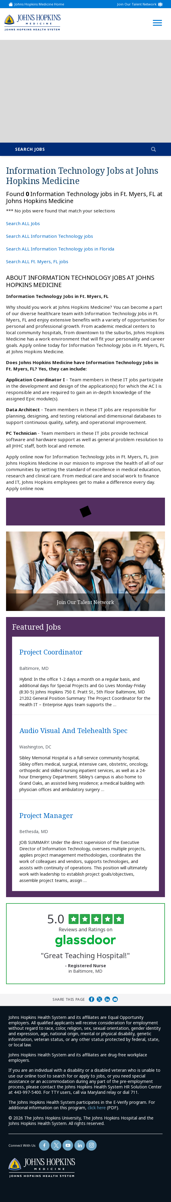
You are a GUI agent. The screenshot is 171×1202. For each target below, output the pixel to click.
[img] (32, 22)
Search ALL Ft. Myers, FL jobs (37, 261)
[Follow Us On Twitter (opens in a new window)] (56, 1145)
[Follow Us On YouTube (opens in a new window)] (68, 1145)
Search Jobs (30, 149)
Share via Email (115, 999)
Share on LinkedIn (107, 999)
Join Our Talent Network (136, 4)
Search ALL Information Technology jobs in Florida (60, 249)
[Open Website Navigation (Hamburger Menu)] (157, 15)
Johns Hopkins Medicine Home (39, 4)
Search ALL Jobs (23, 223)
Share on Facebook (91, 999)
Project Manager (46, 815)
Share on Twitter (99, 999)
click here (97, 1107)
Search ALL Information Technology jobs (49, 236)
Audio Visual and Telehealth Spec (73, 730)
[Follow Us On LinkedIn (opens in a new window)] (79, 1145)
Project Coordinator (50, 652)
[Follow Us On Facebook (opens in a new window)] (44, 1145)
